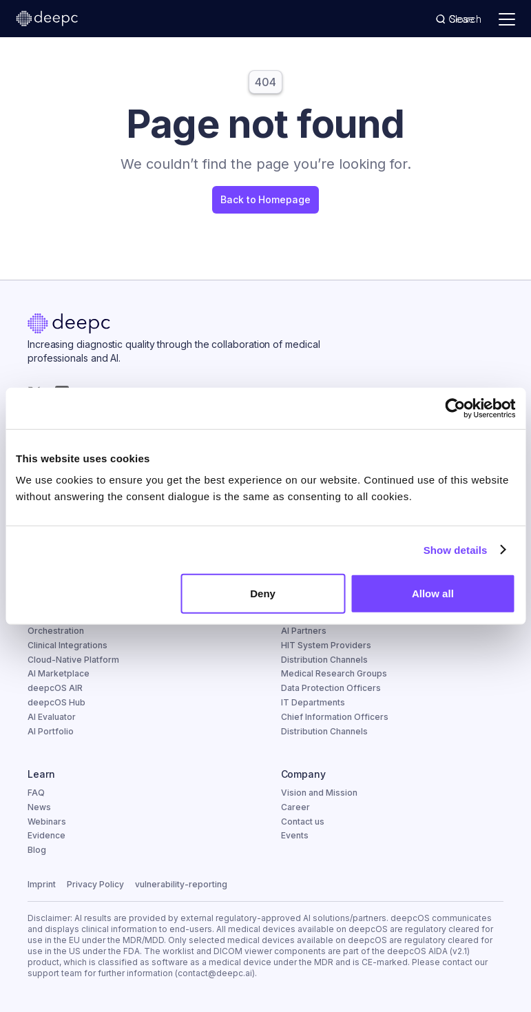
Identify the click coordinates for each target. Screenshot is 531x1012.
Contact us (302, 821)
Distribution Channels (324, 659)
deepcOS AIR (55, 688)
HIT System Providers (326, 645)
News (39, 807)
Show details (456, 549)
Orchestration (56, 631)
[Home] (69, 325)
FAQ (36, 792)
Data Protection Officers (331, 688)
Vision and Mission (319, 792)
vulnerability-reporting (181, 884)
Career (295, 807)
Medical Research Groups (334, 673)
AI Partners (303, 631)
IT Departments (313, 702)
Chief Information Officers (334, 717)
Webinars (47, 821)
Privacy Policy (95, 884)
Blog (37, 850)
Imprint (42, 884)
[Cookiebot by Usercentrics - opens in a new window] (455, 407)
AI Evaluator (52, 717)
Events (295, 835)
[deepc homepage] (47, 19)
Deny (262, 593)
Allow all (433, 593)
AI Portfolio (51, 731)
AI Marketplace (59, 673)
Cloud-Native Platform (73, 659)
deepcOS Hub (56, 702)
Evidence (46, 835)
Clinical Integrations (67, 645)
